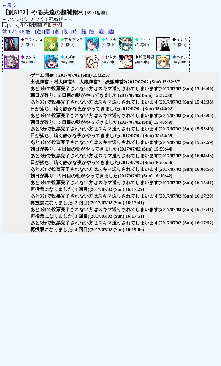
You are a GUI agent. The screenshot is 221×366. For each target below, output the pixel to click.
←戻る (9, 5)
